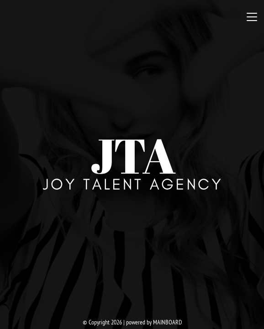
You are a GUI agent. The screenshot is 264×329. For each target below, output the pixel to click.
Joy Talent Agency (132, 164)
